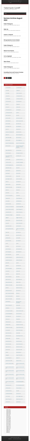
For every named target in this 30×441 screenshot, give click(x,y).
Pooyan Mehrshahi (19, 327)
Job (6, 243)
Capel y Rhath (8, 150)
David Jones (18, 170)
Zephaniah (17, 401)
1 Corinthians (18, 87)
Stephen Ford (18, 360)
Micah (7, 287)
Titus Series (18, 393)
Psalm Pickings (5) (8, 23)
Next (10, 77)
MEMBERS (10, 438)
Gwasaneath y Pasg (8, 214)
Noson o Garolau (8, 305)
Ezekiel (7, 192)
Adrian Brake (8, 120)
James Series (18, 235)
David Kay (7, 173)
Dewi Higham (8, 178)
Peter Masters (8, 316)
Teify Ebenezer (8, 385)
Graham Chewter (18, 212)
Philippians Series (18, 324)
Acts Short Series (18, 118)
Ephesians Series (8, 187)
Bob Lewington (18, 140)
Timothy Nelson (8, 390)
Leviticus (17, 271)
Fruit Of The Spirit (8, 195)
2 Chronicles (7, 101)
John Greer (18, 246)
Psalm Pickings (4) (8, 45)
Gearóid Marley (18, 198)
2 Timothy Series (8, 112)
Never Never (7, 61)
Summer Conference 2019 (20, 370)
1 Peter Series (18, 93)
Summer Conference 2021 (10, 374)
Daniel (17, 167)
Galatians (7, 198)
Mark (17, 276)
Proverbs (7, 330)
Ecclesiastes (18, 181)
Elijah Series (7, 184)
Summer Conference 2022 (20, 374)
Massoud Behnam (8, 282)
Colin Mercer (18, 155)
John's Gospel (8, 254)
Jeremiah (17, 237)
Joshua (7, 262)
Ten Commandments (19, 385)
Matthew (17, 282)
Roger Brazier (8, 346)
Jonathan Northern (19, 257)
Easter (7, 181)
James (7, 235)
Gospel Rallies (8, 212)
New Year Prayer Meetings (18, 302)
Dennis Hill (17, 173)
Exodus (17, 189)
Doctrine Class (18, 178)
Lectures (7, 271)
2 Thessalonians (8, 109)
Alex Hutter (18, 123)
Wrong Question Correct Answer (12, 40)
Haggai (7, 217)
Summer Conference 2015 (20, 363)
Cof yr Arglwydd (8, 56)
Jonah (17, 254)
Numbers (17, 305)
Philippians (7, 324)
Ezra (17, 192)
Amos (6, 129)
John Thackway (8, 251)
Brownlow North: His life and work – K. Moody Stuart (19, 146)
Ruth (6, 352)
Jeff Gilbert (7, 237)
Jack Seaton (18, 232)
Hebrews (7, 220)
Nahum (17, 296)
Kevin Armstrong (8, 268)
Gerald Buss (18, 203)
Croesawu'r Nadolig (19, 162)
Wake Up (6, 29)
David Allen (7, 170)
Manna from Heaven (9, 50)
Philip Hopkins (18, 321)
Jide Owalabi (18, 240)
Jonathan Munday (8, 257)
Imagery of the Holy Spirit (20, 228)
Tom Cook (7, 396)
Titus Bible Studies (8, 393)
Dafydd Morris (8, 167)
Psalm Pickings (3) (8, 67)
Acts (17, 115)
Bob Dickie (7, 140)
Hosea (7, 223)
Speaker (17, 357)
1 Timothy (7, 98)
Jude (17, 262)
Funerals (17, 195)
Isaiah (6, 232)
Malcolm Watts (8, 276)
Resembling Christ (19, 335)
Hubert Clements (18, 223)
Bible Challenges (18, 134)
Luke (6, 273)
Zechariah (7, 401)
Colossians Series (18, 159)
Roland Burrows (18, 346)
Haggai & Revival (18, 217)
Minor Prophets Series (9, 293)
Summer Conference (9, 363)
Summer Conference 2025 (10, 381)
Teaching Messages (19, 381)
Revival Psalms (8, 341)
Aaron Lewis (7, 115)
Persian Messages (8, 313)
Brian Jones (7, 145)
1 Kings (17, 90)
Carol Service (18, 150)
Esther (7, 189)
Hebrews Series (18, 220)
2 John (7, 104)
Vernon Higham (18, 396)
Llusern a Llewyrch (8, 34)
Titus (17, 390)
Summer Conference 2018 (10, 370)
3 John (17, 112)
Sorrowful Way (8, 357)
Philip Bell (17, 319)
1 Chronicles (7, 87)
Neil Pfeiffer (7, 301)
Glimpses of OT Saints (9, 206)
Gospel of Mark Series (9, 209)
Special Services (8, 360)
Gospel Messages (18, 206)
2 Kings (17, 104)
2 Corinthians (18, 101)
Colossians (7, 159)
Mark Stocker (8, 279)
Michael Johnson (8, 290)
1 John (7, 90)
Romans (7, 349)
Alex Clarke (7, 123)
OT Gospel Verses (8, 310)
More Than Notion (8, 296)
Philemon (7, 319)
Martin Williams (18, 279)
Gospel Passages (18, 209)
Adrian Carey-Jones (19, 120)
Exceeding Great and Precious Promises (13, 72)
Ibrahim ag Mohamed (9, 228)
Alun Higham (8, 126)
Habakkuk (17, 214)
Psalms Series (8, 335)
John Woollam (18, 251)
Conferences (8, 162)
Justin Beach (18, 265)
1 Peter (7, 93)
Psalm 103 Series (18, 330)
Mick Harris (18, 290)
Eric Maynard (18, 187)
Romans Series (18, 349)
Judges (7, 265)
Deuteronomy (8, 176)
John (6, 246)
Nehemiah (17, 298)
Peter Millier (18, 316)
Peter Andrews (18, 313)
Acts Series (7, 118)
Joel (16, 243)
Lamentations (18, 268)
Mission (17, 293)
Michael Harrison (18, 287)
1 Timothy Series (18, 98)
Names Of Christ (8, 298)
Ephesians (17, 184)
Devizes (17, 176)
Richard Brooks (18, 341)
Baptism (7, 134)
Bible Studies (8, 137)
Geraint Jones (8, 203)
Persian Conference (19, 310)
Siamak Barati (18, 352)
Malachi (17, 273)
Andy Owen (18, 129)
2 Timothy (17, 109)
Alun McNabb (18, 126)
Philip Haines (8, 321)
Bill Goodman (18, 137)
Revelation (7, 338)
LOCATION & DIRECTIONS (17, 438)
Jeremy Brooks (8, 240)
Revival (17, 338)
